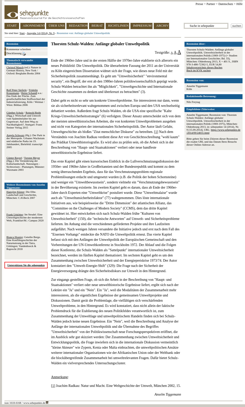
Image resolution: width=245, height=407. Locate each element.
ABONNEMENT (34, 25)
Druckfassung (16, 54)
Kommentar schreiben (18, 49)
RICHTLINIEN (118, 25)
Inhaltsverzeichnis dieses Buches (204, 67)
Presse (199, 4)
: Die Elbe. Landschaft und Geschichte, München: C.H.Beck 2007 (21, 194)
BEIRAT (97, 25)
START (12, 25)
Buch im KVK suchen (198, 70)
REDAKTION (78, 25)
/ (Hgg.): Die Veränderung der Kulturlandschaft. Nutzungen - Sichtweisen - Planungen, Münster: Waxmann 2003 (25, 163)
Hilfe (239, 4)
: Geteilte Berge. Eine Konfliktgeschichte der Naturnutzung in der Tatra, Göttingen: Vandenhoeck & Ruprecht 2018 (23, 243)
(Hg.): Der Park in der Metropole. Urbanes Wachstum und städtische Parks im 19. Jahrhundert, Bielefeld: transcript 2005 (25, 141)
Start (22, 33)
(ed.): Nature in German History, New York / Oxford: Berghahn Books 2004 (23, 70)
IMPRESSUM (142, 25)
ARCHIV (162, 25)
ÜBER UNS (56, 25)
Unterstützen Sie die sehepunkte (26, 265)
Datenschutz (225, 4)
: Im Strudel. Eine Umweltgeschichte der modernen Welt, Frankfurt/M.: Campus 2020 (25, 217)
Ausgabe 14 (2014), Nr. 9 (41, 33)
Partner (211, 4)
